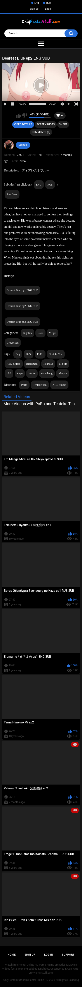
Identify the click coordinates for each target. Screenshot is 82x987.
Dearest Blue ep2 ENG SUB (22, 306)
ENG (39, 184)
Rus (48, 2)
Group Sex (13, 342)
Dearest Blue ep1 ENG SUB (22, 290)
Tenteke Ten (56, 354)
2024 (28, 354)
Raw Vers (12, 194)
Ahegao (62, 373)
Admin (23, 145)
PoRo (40, 354)
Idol (9, 373)
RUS (50, 184)
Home (12, 954)
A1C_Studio (14, 363)
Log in (48, 8)
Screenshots (46, 124)
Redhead (48, 363)
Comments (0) (41, 132)
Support (68, 954)
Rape (40, 333)
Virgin (52, 333)
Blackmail (32, 363)
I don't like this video (24, 115)
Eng (36, 2)
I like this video (18, 115)
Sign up (34, 8)
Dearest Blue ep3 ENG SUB (22, 321)
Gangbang (47, 373)
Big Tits (27, 333)
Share (63, 124)
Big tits (63, 363)
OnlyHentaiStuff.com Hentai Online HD (25, 980)
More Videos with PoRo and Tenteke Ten (39, 403)
